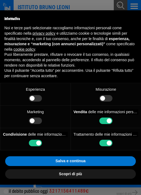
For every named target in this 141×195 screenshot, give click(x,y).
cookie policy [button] (24, 49)
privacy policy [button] (44, 33)
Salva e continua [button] (70, 161)
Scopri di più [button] (70, 174)
